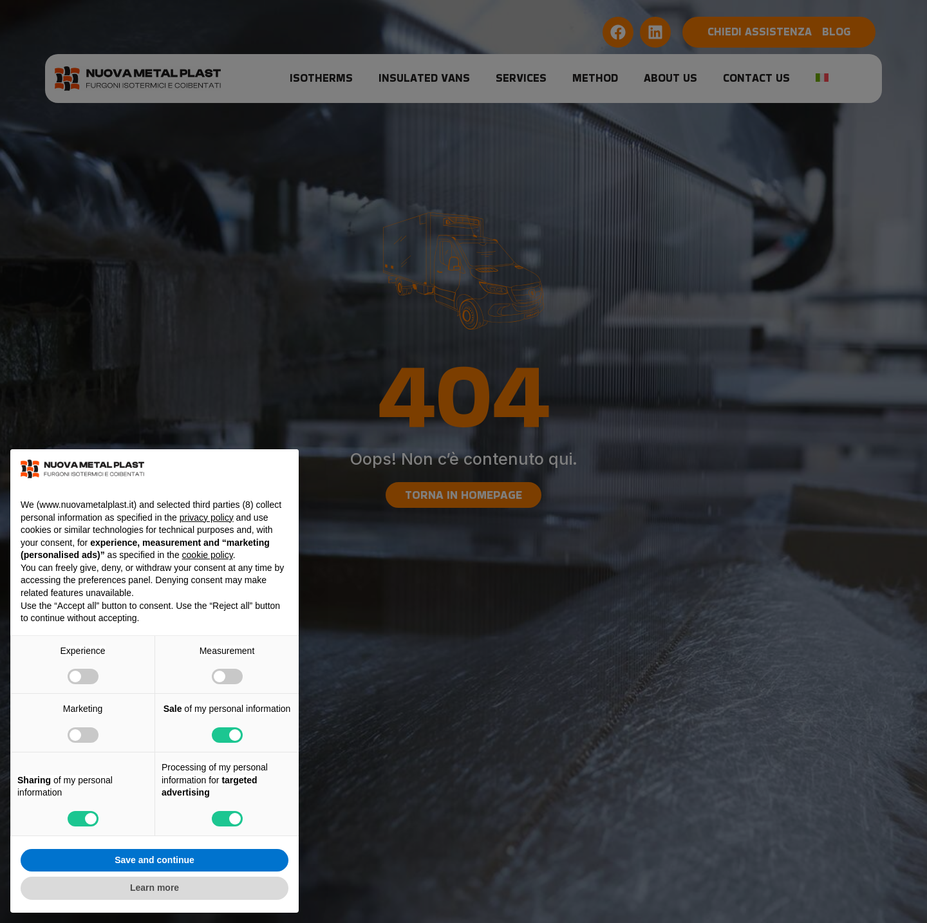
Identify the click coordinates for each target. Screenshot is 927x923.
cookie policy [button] (207, 555)
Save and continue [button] (154, 860)
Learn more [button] (154, 887)
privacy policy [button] (207, 517)
